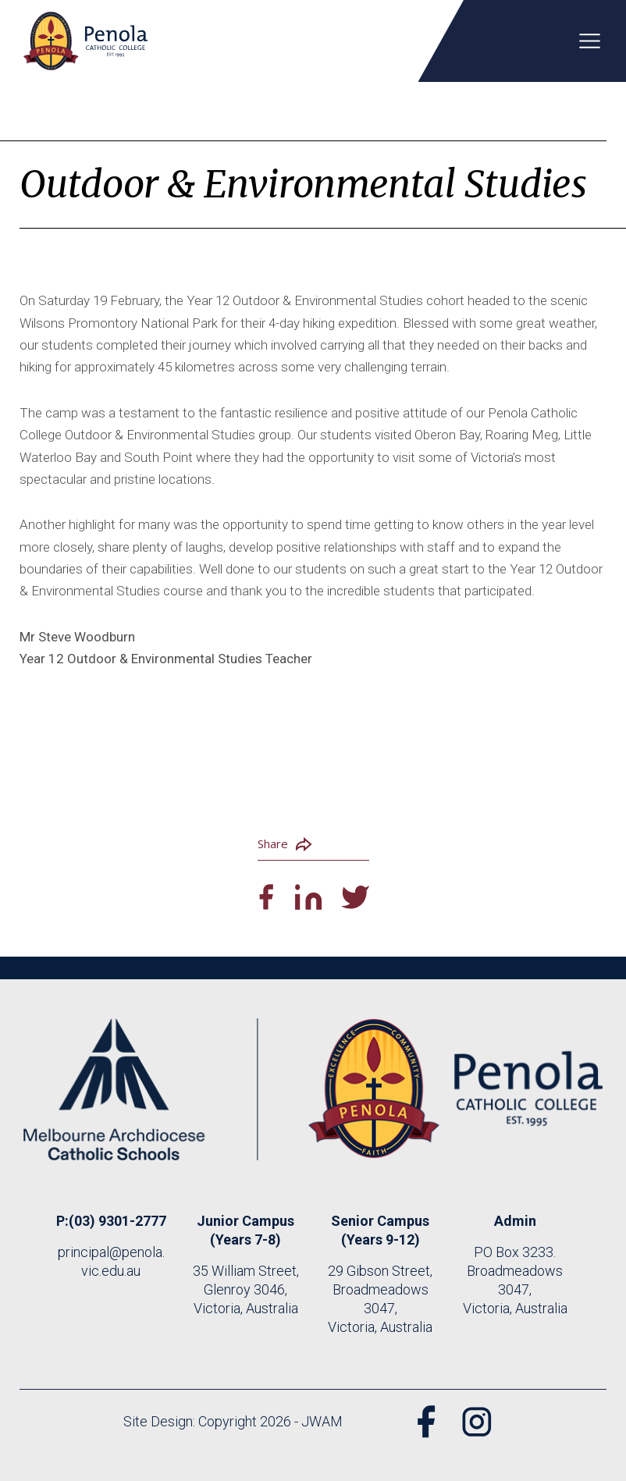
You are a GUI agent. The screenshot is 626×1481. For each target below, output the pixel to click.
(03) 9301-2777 (117, 1221)
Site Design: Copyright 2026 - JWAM (233, 1421)
